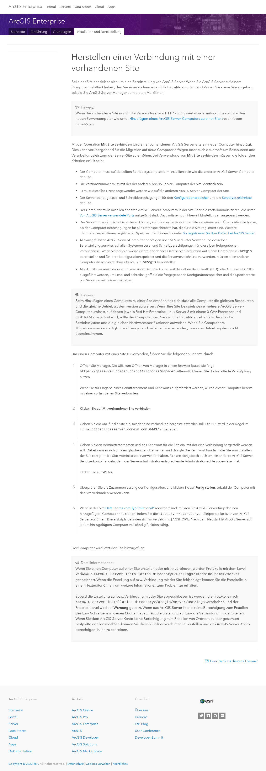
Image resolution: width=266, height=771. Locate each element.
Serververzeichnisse (237, 198)
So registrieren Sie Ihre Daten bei (218, 233)
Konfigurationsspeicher (191, 198)
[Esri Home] (206, 700)
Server (13, 723)
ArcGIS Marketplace (87, 750)
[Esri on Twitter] (201, 715)
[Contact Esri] (222, 715)
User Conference (147, 730)
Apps (111, 7)
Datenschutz (76, 763)
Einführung (39, 32)
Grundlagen (62, 32)
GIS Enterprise (25, 6)
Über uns (141, 709)
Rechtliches (120, 763)
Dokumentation (20, 750)
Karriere (141, 716)
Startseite (18, 32)
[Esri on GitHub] (215, 715)
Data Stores (82, 7)
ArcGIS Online (82, 709)
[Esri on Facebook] (208, 715)
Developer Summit (149, 737)
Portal (51, 7)
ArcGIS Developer (85, 737)
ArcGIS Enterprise (85, 723)
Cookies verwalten (98, 763)
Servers (65, 7)
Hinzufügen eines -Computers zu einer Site (175, 118)
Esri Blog (141, 723)
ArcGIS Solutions (84, 743)
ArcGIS (77, 730)
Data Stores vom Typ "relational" (129, 508)
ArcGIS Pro (80, 716)
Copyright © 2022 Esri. (24, 763)
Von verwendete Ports (107, 215)
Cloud (99, 7)
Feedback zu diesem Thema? (233, 660)
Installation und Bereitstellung (99, 32)
